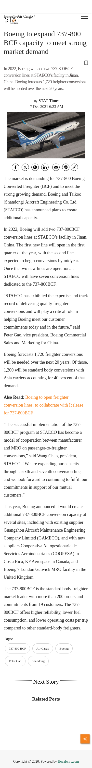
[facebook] (15, 167)
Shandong (38, 661)
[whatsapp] (35, 167)
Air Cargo (25, 16)
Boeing (64, 648)
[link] (74, 167)
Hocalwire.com (68, 761)
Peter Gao (15, 661)
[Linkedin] (45, 167)
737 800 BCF (17, 648)
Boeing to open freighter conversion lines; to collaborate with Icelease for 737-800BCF (43, 405)
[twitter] (25, 167)
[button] (46, 62)
